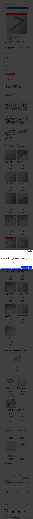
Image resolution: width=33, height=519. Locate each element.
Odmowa (6, 267)
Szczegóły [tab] (16, 253)
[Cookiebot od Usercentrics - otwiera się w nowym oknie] (28, 251)
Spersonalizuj (16, 267)
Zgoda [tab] (6, 253)
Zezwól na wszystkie (26, 267)
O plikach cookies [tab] (27, 253)
